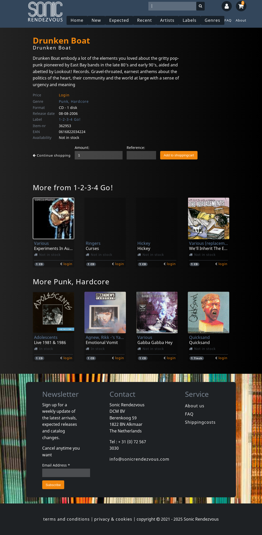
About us (194, 406)
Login (64, 95)
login (67, 263)
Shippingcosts (200, 422)
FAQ (228, 20)
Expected (119, 20)
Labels (189, 20)
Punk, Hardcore (74, 101)
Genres (212, 20)
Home (77, 20)
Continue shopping (52, 155)
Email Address (56, 465)
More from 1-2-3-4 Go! (73, 187)
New (96, 20)
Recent (144, 20)
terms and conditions (66, 519)
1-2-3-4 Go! (70, 119)
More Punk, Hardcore (71, 281)
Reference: (136, 147)
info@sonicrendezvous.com (139, 459)
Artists (167, 20)
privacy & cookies (113, 519)
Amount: (82, 147)
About (241, 20)
